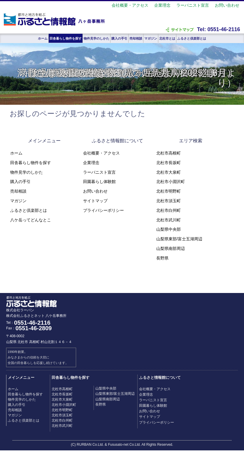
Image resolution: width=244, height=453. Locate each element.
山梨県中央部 (168, 229)
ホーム (43, 38)
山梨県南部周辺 (170, 248)
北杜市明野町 (168, 191)
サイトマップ (95, 200)
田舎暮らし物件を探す (66, 38)
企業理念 (162, 5)
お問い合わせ (227, 5)
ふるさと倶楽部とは (191, 38)
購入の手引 (119, 38)
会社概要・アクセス (130, 5)
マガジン (150, 38)
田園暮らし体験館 (99, 181)
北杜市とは (167, 38)
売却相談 (135, 38)
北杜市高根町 (168, 153)
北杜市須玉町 (168, 200)
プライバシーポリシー (103, 210)
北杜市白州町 (168, 210)
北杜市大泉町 (168, 172)
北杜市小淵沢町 (170, 181)
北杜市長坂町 (168, 162)
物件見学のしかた (96, 38)
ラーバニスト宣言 (192, 5)
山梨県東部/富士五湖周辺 (179, 239)
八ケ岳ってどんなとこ (30, 220)
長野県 (162, 258)
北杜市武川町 (168, 220)
